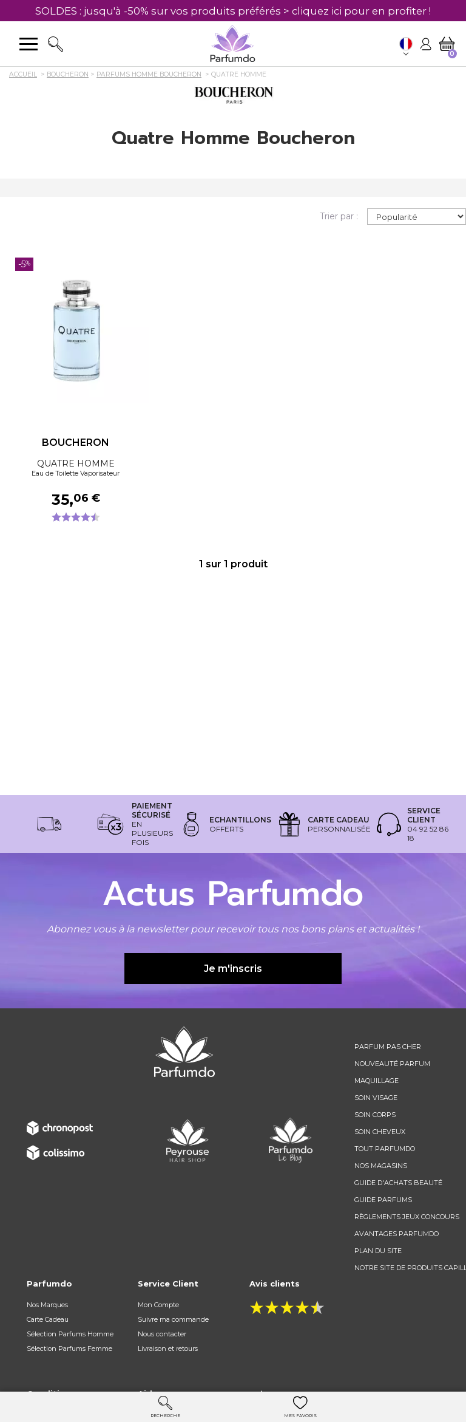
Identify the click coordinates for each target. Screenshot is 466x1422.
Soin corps (375, 1114)
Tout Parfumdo (384, 1148)
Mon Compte (158, 1305)
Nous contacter (162, 1334)
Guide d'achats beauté (398, 1182)
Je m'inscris (233, 968)
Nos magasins (380, 1165)
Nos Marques (47, 1305)
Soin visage (375, 1097)
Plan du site (378, 1250)
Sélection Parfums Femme (69, 1348)
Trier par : (339, 216)
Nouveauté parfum (392, 1063)
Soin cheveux (379, 1131)
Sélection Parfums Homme (70, 1334)
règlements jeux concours (406, 1216)
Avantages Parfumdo (396, 1233)
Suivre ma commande (173, 1319)
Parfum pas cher (387, 1046)
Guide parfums (383, 1199)
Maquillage (376, 1080)
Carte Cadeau (48, 1319)
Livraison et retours (168, 1348)
